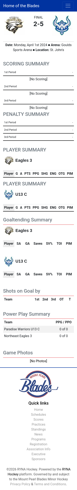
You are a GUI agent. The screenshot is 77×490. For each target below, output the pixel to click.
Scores (38, 419)
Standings (38, 429)
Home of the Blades (21, 5)
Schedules (38, 415)
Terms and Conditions (50, 484)
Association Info (39, 449)
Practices (38, 424)
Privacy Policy (20, 484)
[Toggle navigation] (68, 6)
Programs (38, 439)
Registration (38, 444)
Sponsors (39, 459)
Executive (39, 454)
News (38, 434)
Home (38, 410)
